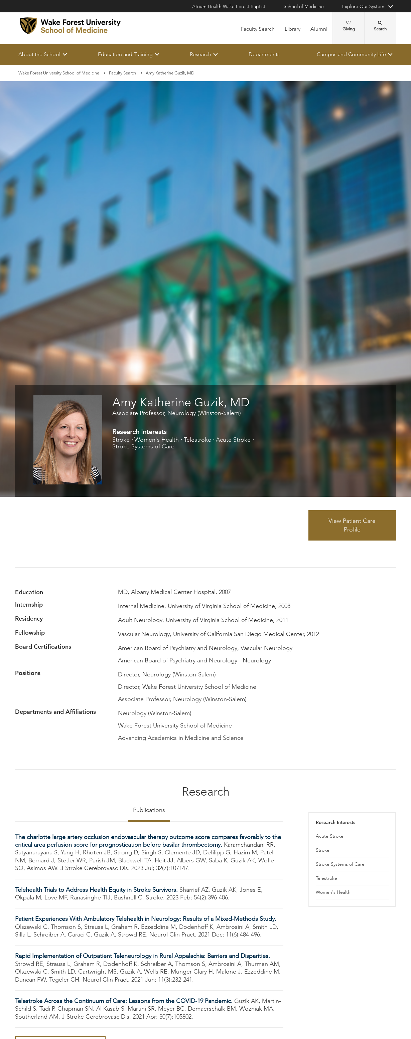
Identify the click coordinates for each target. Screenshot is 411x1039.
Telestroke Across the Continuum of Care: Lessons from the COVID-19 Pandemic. (124, 1001)
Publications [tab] (149, 810)
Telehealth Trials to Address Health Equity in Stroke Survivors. (97, 889)
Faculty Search (258, 29)
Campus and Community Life (351, 54)
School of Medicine (304, 6)
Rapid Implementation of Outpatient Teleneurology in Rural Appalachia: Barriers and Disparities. (142, 956)
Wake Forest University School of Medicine (58, 72)
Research (200, 54)
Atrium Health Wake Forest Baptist (228, 6)
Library (292, 29)
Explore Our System (363, 6)
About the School (39, 54)
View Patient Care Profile (352, 525)
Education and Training (125, 54)
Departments (264, 54)
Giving (348, 26)
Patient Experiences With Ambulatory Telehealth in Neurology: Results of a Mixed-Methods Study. (145, 919)
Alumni (318, 29)
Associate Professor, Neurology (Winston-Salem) (176, 413)
